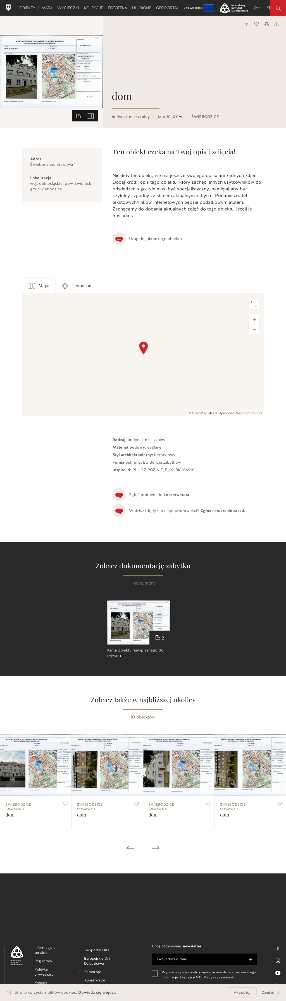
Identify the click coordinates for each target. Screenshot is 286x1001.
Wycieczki (69, 8)
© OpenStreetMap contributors (238, 413)
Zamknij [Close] (271, 992)
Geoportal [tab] (77, 286)
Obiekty (28, 8)
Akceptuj (242, 992)
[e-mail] (204, 959)
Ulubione (143, 8)
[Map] (143, 354)
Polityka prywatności (50, 973)
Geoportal (168, 8)
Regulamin (50, 961)
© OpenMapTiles (201, 413)
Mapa (48, 8)
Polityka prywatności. (220, 977)
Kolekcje (94, 8)
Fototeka (118, 8)
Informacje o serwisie (49, 951)
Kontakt (49, 983)
